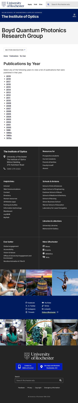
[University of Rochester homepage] (13, 4)
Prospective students (51, 156)
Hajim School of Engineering (53, 189)
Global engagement (11, 246)
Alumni (45, 168)
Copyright (38, 388)
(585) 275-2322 (14, 169)
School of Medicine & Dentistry (54, 195)
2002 (8, 122)
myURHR (7, 214)
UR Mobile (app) (10, 202)
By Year (23, 56)
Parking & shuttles (10, 205)
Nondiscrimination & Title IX (14, 261)
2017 (8, 81)
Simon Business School (52, 202)
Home (6, 56)
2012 (8, 95)
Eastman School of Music (52, 192)
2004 (8, 116)
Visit (35, 4)
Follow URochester (50, 312)
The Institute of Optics (20, 16)
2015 (8, 87)
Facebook (30, 303)
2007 (8, 108)
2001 (8, 124)
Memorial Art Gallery (50, 229)
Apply (30, 4)
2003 (8, 119)
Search (17, 376)
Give (40, 4)
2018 (8, 79)
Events (47, 250)
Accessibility (8, 249)
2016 (8, 84)
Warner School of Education (53, 205)
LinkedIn (46, 309)
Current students (49, 159)
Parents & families (49, 162)
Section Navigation (15, 50)
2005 (8, 114)
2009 (8, 103)
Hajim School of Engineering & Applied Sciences (22, 12)
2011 (8, 97)
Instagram (30, 309)
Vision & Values (9, 252)
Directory (7, 195)
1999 (8, 130)
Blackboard (8, 211)
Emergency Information (52, 388)
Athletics (48, 253)
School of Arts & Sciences (52, 186)
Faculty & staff (48, 165)
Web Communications (12, 189)
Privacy (29, 388)
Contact (7, 192)
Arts (46, 257)
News (46, 246)
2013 (8, 92)
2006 (8, 111)
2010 (8, 100)
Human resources (10, 198)
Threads (30, 312)
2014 (8, 89)
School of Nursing (49, 198)
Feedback (21, 388)
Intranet (7, 186)
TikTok (45, 306)
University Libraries (50, 225)
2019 (8, 76)
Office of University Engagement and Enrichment (17, 257)
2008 (8, 106)
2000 (8, 127)
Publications (13, 56)
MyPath (6, 217)
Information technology (13, 208)
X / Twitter (30, 306)
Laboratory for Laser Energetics (55, 208)
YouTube (46, 303)
